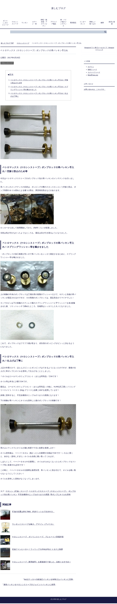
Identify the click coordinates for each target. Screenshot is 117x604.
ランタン (25, 23)
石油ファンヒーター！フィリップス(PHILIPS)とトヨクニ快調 (37, 550)
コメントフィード (94, 73)
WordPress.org (93, 76)
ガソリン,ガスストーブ (5, 23)
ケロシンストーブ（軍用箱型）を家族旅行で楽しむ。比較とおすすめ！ (41, 563)
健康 (102, 23)
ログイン (91, 67)
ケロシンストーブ (15, 23)
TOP (7, 44)
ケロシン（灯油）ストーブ (17, 492)
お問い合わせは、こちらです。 (95, 90)
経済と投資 (112, 23)
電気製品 (73, 23)
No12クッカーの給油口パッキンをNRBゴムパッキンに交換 (48, 580)
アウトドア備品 (54, 23)
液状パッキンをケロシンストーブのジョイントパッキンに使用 (29, 585)
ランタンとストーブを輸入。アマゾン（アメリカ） (33, 525)
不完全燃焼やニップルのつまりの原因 (33, 495)
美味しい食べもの (92, 23)
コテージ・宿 (34, 23)
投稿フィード (92, 70)
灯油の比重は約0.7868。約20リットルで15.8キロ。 (33, 512)
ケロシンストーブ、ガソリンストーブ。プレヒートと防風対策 (38, 537)
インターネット (83, 23)
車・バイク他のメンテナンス (63, 23)
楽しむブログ (58, 8)
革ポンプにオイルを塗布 (60, 495)
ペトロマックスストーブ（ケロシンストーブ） (48, 492)
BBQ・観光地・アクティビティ (44, 23)
